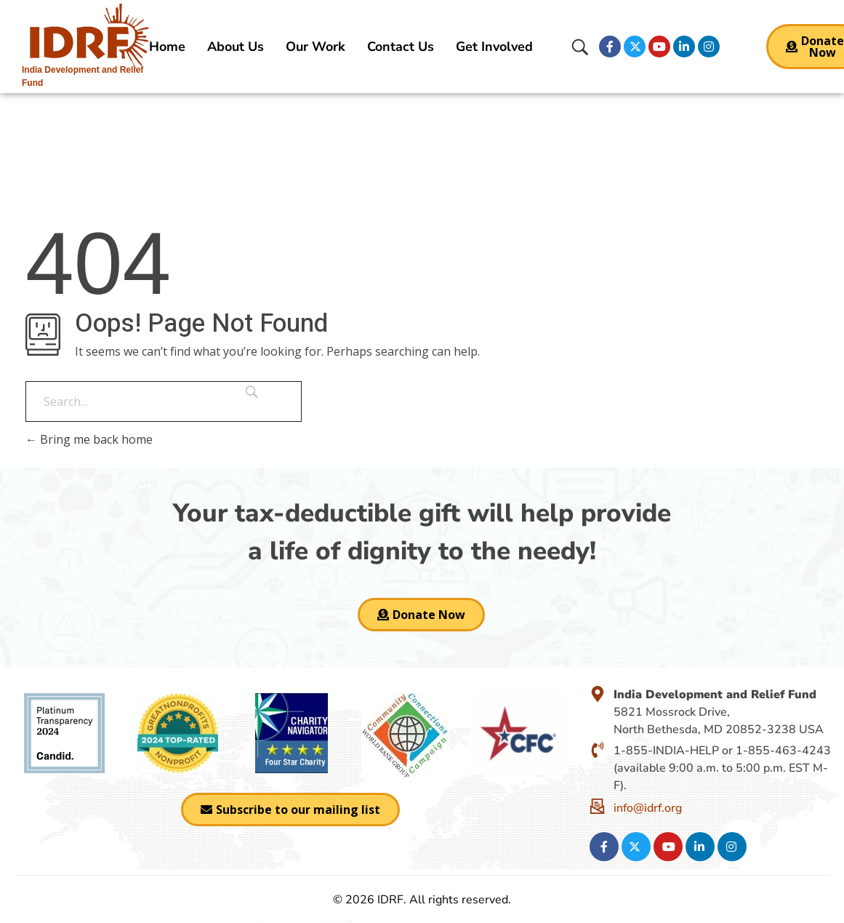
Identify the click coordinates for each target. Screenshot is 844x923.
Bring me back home (89, 439)
